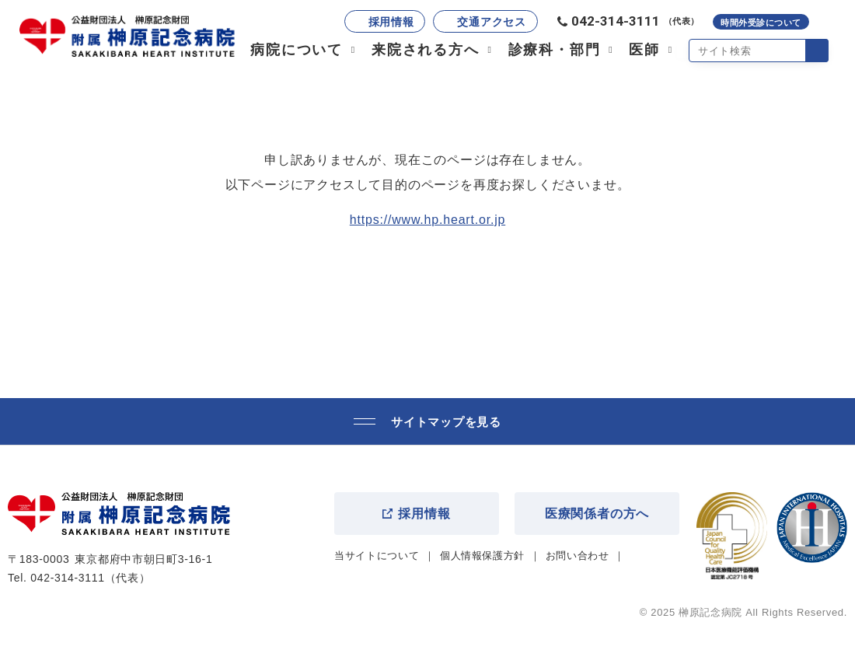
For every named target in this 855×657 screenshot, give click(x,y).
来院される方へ (426, 50)
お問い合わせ (577, 555)
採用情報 (391, 22)
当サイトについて (376, 555)
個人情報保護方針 (482, 555)
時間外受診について (761, 22)
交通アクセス (491, 22)
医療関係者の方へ (597, 513)
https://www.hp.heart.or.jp (427, 219)
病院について (296, 50)
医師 (644, 50)
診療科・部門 (554, 50)
